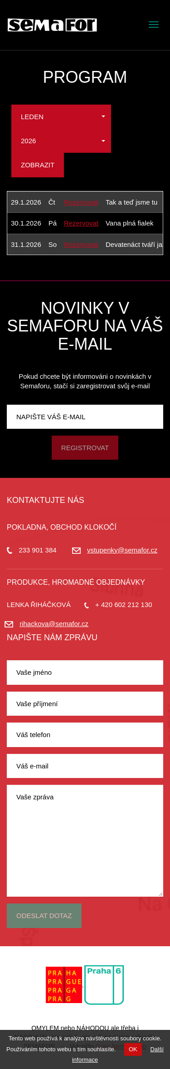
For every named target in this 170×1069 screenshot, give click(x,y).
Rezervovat (81, 202)
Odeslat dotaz (44, 915)
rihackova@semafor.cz (53, 623)
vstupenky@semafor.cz (122, 550)
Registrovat (85, 448)
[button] (61, 117)
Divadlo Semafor (52, 25)
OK (133, 1049)
